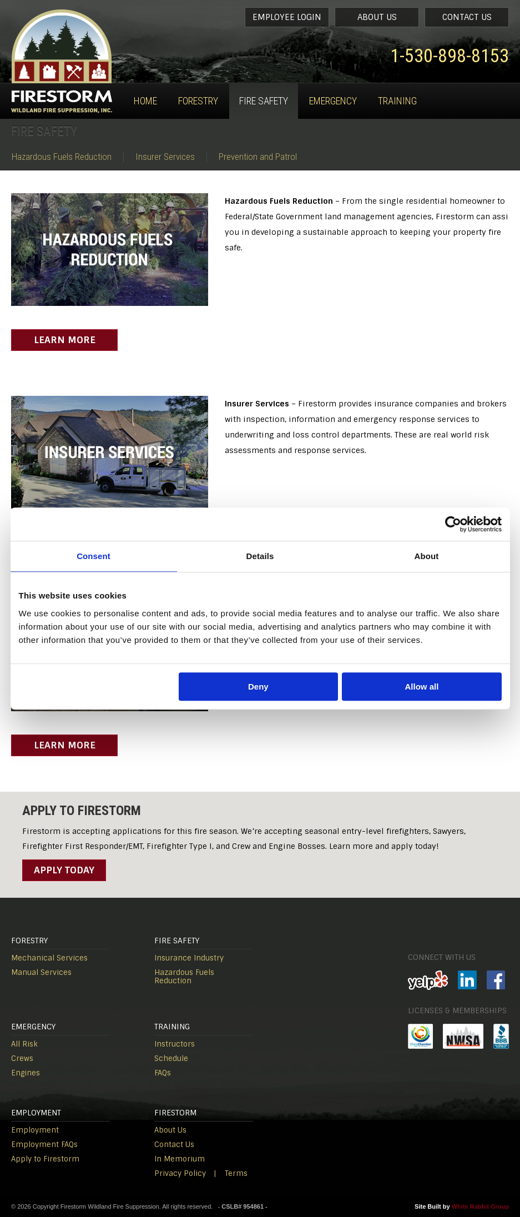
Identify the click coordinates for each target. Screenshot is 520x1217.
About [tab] (427, 556)
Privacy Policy (180, 1173)
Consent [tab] (93, 556)
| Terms (231, 1173)
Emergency (333, 101)
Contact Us (467, 17)
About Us (377, 17)
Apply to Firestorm (45, 1159)
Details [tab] (260, 556)
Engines (25, 1073)
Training (397, 101)
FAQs (162, 1073)
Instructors (174, 1044)
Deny (258, 686)
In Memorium (179, 1159)
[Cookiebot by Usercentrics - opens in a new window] (453, 524)
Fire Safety (263, 101)
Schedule (171, 1058)
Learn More (64, 340)
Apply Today (64, 870)
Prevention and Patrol (258, 157)
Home (145, 101)
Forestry (198, 101)
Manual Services (41, 972)
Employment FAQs (44, 1144)
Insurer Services (165, 157)
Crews (22, 1058)
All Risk (24, 1044)
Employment (35, 1130)
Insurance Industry (189, 958)
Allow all (422, 686)
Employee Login (287, 17)
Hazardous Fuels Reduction (62, 157)
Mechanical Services (49, 958)
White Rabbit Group (480, 1206)
